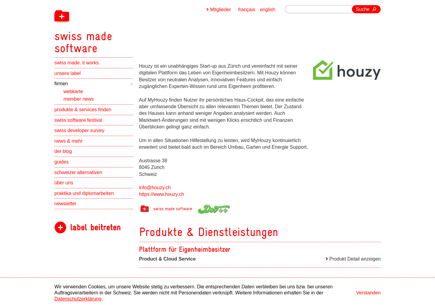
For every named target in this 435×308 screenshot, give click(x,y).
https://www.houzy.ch (161, 194)
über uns (63, 182)
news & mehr (68, 141)
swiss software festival (78, 120)
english (268, 9)
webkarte (73, 91)
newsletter (65, 203)
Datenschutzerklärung (78, 298)
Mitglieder (220, 9)
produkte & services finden (82, 109)
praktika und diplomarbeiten (84, 193)
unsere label (67, 73)
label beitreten (95, 227)
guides (61, 161)
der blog (63, 151)
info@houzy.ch (155, 187)
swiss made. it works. (77, 62)
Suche (362, 9)
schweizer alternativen (78, 172)
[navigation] (114, 27)
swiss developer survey (79, 130)
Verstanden (368, 292)
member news (78, 99)
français (246, 9)
